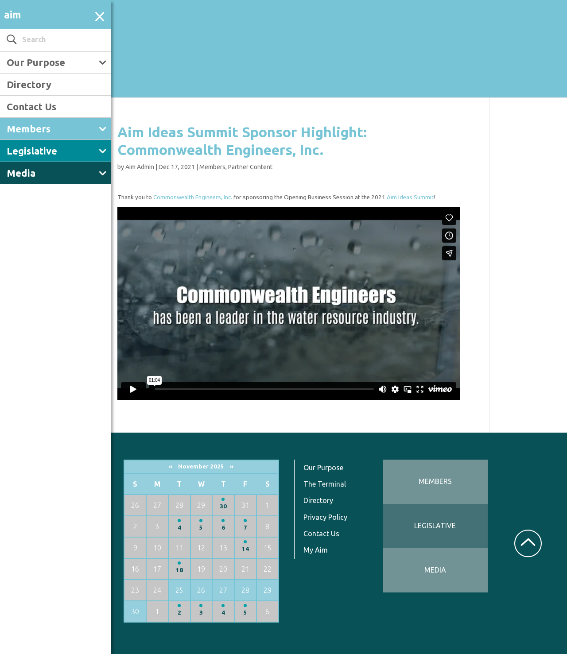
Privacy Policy (325, 517)
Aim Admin (139, 166)
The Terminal (324, 484)
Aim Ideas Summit (410, 197)
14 (245, 549)
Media (21, 172)
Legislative (32, 150)
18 (179, 570)
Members (28, 128)
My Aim (315, 550)
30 (223, 506)
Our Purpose (36, 62)
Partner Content (250, 166)
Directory (29, 84)
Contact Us (31, 106)
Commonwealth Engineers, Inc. (192, 197)
